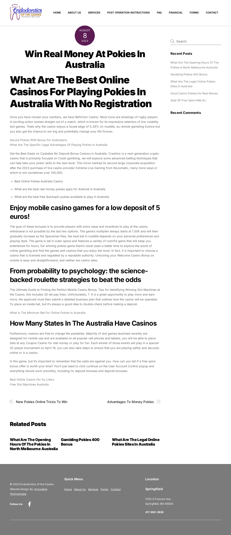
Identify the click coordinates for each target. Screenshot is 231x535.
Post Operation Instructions (128, 12)
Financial (176, 12)
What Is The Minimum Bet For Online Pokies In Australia (48, 313)
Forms (194, 12)
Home (57, 12)
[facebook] (30, 503)
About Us (74, 12)
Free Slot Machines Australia (29, 384)
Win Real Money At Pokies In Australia (85, 59)
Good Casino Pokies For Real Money (194, 93)
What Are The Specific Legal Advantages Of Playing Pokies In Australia (58, 145)
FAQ (159, 12)
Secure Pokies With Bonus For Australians (38, 140)
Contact (212, 12)
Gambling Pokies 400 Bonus (188, 74)
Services (94, 12)
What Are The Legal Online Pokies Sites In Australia (136, 441)
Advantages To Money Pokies (130, 402)
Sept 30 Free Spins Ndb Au (188, 100)
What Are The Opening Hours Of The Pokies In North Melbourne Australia (34, 444)
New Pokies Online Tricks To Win (41, 402)
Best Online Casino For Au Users (32, 379)
